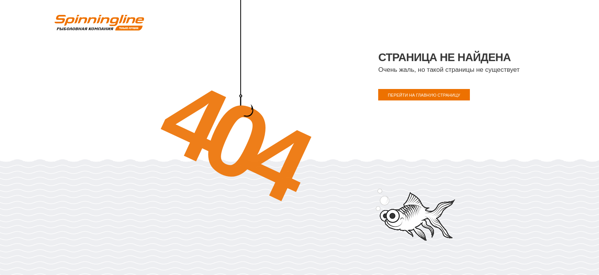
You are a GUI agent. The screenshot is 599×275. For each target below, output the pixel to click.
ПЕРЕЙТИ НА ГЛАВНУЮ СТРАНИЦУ (424, 95)
